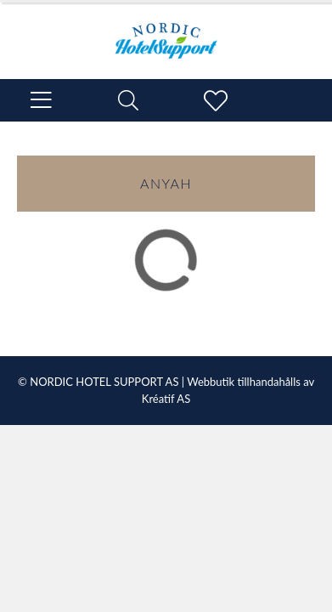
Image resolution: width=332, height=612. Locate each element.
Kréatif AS (166, 398)
